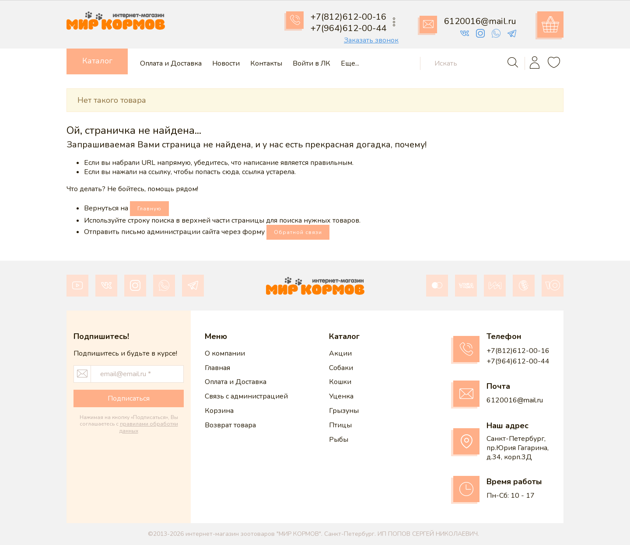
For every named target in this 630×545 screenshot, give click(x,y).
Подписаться (129, 398)
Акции (340, 353)
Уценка (341, 396)
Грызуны (344, 411)
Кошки (340, 382)
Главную (149, 208)
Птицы (340, 425)
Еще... (350, 63)
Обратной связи (298, 232)
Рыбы (338, 439)
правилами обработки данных (148, 427)
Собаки (341, 368)
